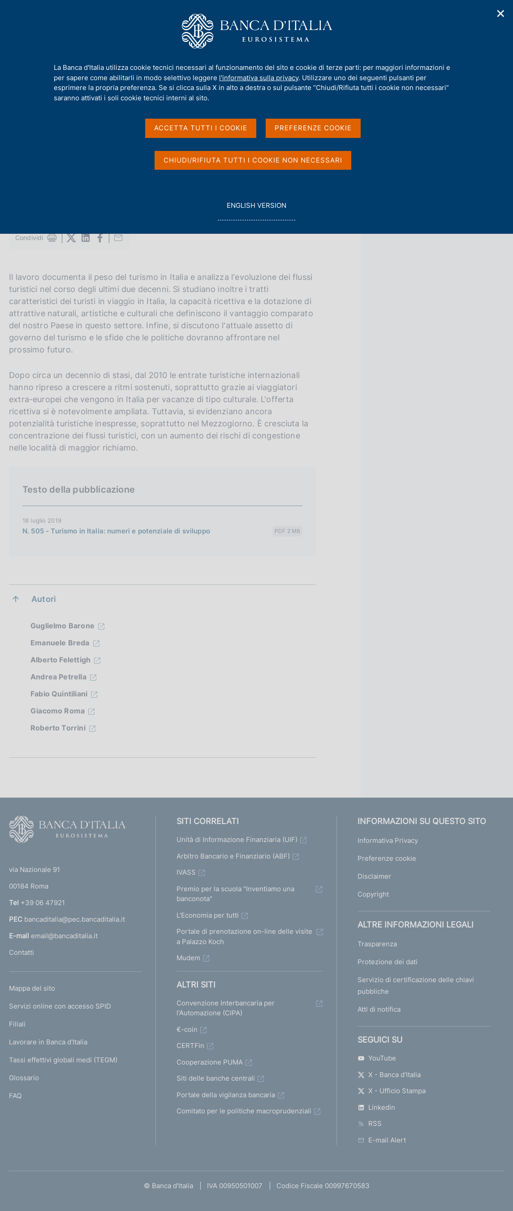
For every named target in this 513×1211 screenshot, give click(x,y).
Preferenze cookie (387, 858)
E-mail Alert (382, 1140)
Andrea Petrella (58, 676)
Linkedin (376, 1107)
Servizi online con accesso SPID (60, 1006)
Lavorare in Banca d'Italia (48, 1042)
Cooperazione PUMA (210, 1062)
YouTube (377, 1058)
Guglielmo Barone (62, 625)
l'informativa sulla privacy (258, 77)
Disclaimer (374, 876)
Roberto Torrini (58, 727)
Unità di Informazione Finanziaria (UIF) (237, 839)
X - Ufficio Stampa (392, 1090)
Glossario (24, 1078)
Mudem (188, 957)
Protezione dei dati (388, 962)
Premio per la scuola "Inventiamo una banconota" (235, 894)
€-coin (187, 1029)
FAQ (15, 1095)
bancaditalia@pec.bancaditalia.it (74, 919)
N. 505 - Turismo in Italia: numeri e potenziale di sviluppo (116, 531)
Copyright (373, 894)
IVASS (186, 872)
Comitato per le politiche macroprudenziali (244, 1111)
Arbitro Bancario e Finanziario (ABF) (233, 856)
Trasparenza (377, 944)
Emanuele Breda (60, 642)
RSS (370, 1123)
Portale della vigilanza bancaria (226, 1095)
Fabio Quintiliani (58, 693)
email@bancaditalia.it (64, 936)
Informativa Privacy (388, 840)
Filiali (17, 1024)
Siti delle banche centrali (216, 1078)
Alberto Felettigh (60, 659)
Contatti (21, 952)
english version (256, 210)
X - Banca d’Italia (389, 1074)
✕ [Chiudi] (501, 14)
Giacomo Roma (57, 710)
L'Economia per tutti (208, 915)
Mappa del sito (32, 988)
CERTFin (190, 1045)
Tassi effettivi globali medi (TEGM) (63, 1060)
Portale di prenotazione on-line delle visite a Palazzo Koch (244, 936)
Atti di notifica (379, 1009)
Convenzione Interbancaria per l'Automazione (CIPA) (226, 1008)
